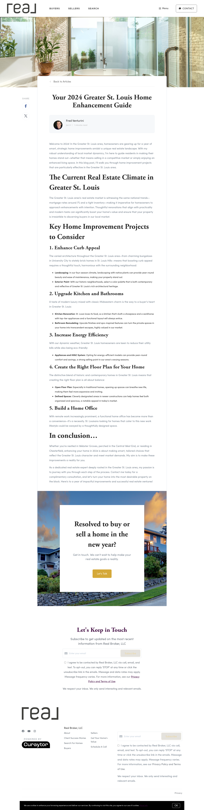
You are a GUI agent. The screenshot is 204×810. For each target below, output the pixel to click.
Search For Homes (73, 742)
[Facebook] (23, 731)
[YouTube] (29, 731)
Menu (163, 8)
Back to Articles (62, 81)
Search (93, 8)
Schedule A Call (99, 746)
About (67, 732)
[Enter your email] (94, 653)
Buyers (54, 8)
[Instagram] (35, 731)
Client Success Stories (75, 737)
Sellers (74, 8)
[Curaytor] (36, 747)
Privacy (178, 792)
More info (144, 805)
